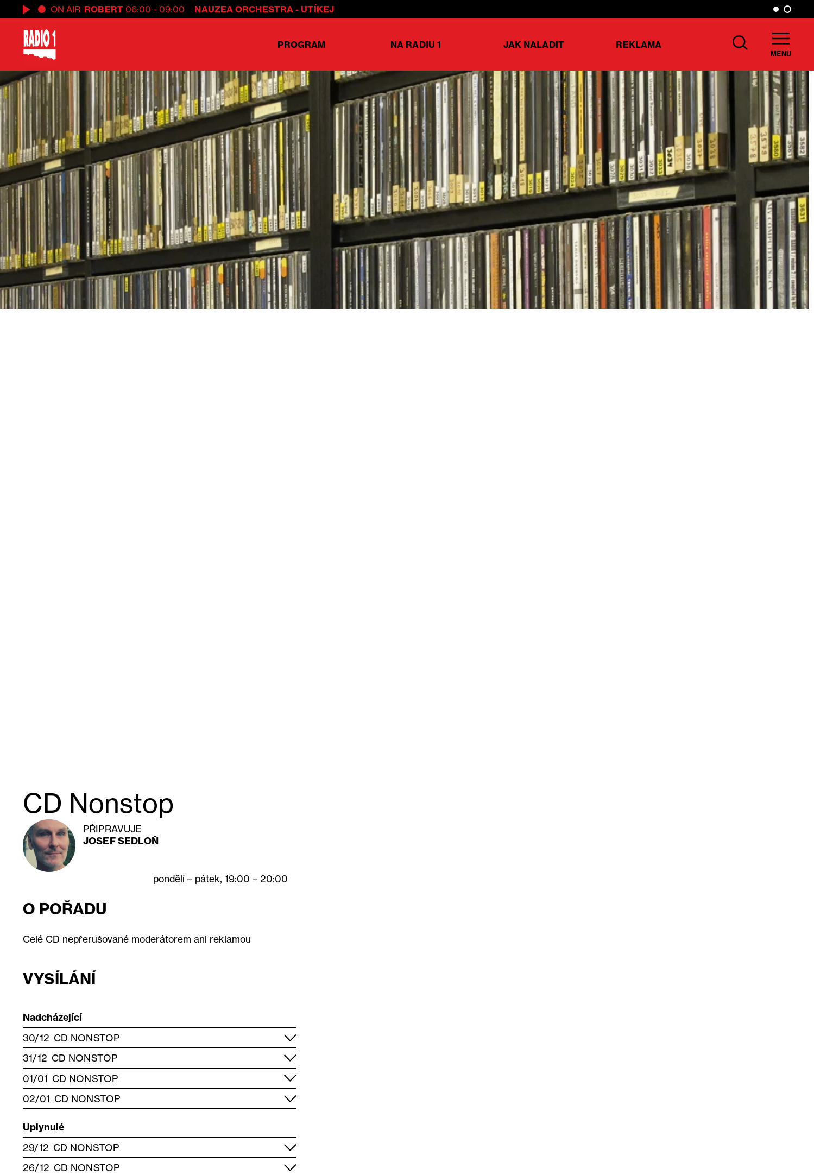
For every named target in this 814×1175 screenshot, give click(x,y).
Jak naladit (533, 44)
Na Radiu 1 (415, 44)
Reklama (638, 44)
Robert (103, 9)
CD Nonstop (86, 1038)
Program (301, 44)
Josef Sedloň (121, 841)
